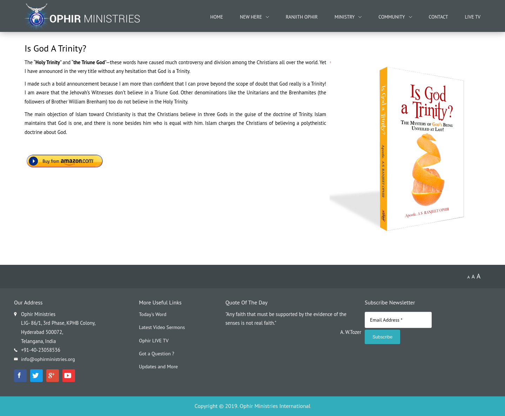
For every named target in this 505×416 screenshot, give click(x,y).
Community (391, 17)
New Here (251, 17)
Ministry (345, 17)
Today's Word (153, 314)
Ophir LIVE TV (154, 340)
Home (216, 17)
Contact (438, 17)
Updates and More (158, 366)
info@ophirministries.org (48, 359)
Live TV (472, 17)
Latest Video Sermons (162, 327)
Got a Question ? (157, 353)
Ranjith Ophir (302, 17)
